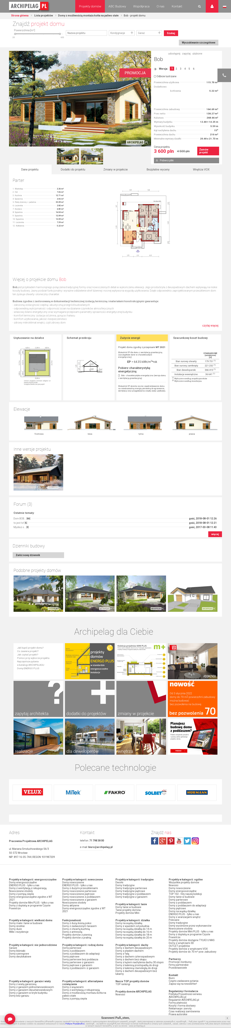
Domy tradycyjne (125, 885)
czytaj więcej (210, 327)
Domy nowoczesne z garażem (79, 899)
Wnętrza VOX (201, 169)
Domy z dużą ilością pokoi (76, 923)
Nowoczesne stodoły (21, 891)
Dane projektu (29, 169)
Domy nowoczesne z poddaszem (81, 896)
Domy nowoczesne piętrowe (78, 894)
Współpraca (141, 6)
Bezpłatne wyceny (158, 169)
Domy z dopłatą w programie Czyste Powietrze (30, 907)
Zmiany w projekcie (115, 169)
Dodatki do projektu (73, 169)
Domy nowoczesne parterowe (79, 891)
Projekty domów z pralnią (76, 937)
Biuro (172, 978)
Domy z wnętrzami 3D (181, 943)
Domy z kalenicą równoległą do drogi (136, 968)
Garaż (141, 33)
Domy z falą (122, 953)
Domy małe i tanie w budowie (25, 923)
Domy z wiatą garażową (22, 984)
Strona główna (20, 15)
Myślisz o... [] (21, 527)
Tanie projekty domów (128, 910)
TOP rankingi (123, 984)
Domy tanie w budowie (128, 907)
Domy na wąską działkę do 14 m (134, 929)
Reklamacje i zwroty (180, 1008)
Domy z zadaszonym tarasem (79, 926)
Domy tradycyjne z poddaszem (133, 894)
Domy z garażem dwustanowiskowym (31, 989)
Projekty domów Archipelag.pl (29, 6)
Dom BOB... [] (22, 518)
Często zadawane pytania (183, 980)
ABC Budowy (117, 6)
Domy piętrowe (70, 956)
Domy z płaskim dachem (130, 950)
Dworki (119, 882)
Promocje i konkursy (180, 962)
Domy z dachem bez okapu (131, 959)
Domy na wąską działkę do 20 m (134, 937)
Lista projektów (43, 15)
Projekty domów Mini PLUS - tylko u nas (31, 902)
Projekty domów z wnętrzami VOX (188, 948)
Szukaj (171, 33)
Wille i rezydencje (19, 931)
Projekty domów (90, 6)
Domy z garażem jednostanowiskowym (31, 987)
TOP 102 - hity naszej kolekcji (185, 894)
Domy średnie (17, 926)
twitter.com (187, 841)
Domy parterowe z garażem (78, 962)
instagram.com (195, 841)
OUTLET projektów (179, 945)
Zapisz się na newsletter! (183, 983)
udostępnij (174, 53)
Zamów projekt (203, 151)
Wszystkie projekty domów (184, 882)
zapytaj (186, 53)
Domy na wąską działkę (129, 923)
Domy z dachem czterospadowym (135, 956)
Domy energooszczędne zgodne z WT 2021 (30, 898)
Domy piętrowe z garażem (77, 965)
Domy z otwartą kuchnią (76, 929)
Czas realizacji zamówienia (184, 1011)
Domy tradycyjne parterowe (131, 888)
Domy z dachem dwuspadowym (134, 947)
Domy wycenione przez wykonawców (190, 925)
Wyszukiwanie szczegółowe (198, 42)
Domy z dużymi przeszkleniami (80, 888)
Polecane (174, 919)
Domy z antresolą (72, 931)
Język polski (224, 7)
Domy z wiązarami (73, 987)
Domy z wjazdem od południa (132, 926)
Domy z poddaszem (73, 950)
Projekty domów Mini (127, 912)
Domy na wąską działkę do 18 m (134, 934)
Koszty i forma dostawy (182, 1005)
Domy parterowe (71, 947)
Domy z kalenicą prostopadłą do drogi (137, 965)
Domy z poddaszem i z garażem (80, 968)
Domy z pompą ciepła (21, 894)
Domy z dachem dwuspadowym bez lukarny (136, 972)
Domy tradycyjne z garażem (131, 896)
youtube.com (179, 841)
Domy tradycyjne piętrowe (130, 891)
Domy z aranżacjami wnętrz (185, 917)
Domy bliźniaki (17, 950)
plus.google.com (162, 841)
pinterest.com (171, 841)
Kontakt (177, 6)
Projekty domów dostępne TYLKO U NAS (192, 940)
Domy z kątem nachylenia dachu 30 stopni (140, 962)
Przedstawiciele (178, 967)
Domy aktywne (70, 905)
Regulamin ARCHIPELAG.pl (184, 999)
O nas (160, 6)
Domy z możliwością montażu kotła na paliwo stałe (88, 15)
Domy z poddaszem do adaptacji (81, 953)
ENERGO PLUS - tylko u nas (24, 885)
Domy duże (15, 929)
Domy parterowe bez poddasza (80, 959)
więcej (215, 534)
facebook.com (154, 841)
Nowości (120, 994)
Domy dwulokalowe (20, 956)
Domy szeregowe (19, 953)
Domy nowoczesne (73, 882)
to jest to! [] (20, 522)
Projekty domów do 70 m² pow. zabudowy (192, 951)
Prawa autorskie (178, 1014)
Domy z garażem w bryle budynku (28, 992)
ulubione (197, 53)
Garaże (13, 947)
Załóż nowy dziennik (28, 555)
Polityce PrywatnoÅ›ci (74, 1024)
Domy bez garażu (19, 995)
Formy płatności (178, 1002)
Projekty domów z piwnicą (77, 934)
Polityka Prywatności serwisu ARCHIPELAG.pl (185, 995)
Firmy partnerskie (179, 964)
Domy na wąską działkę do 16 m (134, 931)
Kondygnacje (117, 33)
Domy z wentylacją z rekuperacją (28, 888)
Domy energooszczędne (23, 882)
